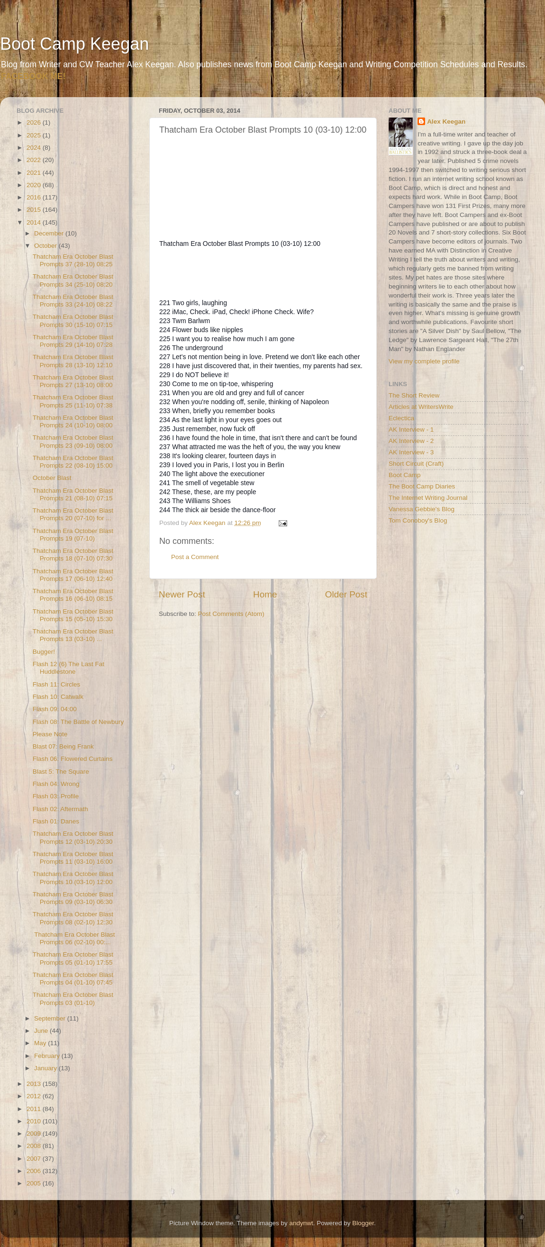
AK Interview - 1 (411, 429)
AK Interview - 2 (411, 440)
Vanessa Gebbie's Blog (421, 509)
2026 (35, 122)
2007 (35, 1158)
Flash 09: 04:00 (55, 709)
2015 (35, 209)
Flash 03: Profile (56, 796)
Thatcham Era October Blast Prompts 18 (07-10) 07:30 (73, 554)
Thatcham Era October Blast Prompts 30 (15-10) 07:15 (73, 320)
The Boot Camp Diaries (422, 486)
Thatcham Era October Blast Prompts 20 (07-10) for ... (73, 514)
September (50, 1018)
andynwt (301, 1223)
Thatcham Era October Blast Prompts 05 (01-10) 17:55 (73, 958)
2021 (35, 172)
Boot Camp (405, 475)
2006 (35, 1171)
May (41, 1043)
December (49, 233)
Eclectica (401, 418)
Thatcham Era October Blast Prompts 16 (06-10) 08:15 (73, 594)
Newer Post (182, 594)
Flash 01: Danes (56, 821)
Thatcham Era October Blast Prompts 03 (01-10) (73, 998)
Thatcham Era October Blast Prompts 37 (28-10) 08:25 (73, 260)
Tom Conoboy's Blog (418, 520)
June (42, 1030)
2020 (35, 185)
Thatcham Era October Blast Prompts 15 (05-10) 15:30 (73, 615)
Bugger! (44, 651)
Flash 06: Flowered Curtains (73, 758)
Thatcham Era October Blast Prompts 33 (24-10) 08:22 (73, 300)
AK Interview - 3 (411, 452)
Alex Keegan (446, 121)
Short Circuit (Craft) (416, 463)
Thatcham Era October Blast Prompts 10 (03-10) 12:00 (73, 877)
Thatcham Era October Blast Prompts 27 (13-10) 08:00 (73, 381)
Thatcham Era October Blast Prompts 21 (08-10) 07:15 (73, 494)
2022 (35, 159)
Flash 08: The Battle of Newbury (78, 721)
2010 (35, 1121)
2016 (35, 197)
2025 (35, 135)
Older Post (346, 594)
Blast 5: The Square (61, 771)
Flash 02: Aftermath (60, 809)
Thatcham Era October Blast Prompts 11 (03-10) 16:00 (73, 857)
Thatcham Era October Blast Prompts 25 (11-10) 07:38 (73, 401)
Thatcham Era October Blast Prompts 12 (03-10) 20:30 (73, 837)
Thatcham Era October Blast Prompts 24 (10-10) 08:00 (73, 421)
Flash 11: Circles (57, 684)
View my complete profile (424, 361)
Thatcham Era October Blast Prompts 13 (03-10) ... (73, 635)
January (46, 1068)
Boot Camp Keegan (74, 44)
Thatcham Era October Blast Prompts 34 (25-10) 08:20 (73, 280)
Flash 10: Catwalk (58, 696)
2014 (35, 222)
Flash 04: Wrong (56, 783)
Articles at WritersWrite (421, 406)
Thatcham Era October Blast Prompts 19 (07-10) (73, 534)
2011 (35, 1108)
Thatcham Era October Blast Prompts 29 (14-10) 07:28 (73, 341)
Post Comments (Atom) (231, 613)
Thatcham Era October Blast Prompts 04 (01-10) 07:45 (73, 978)
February (48, 1055)
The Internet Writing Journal (428, 497)
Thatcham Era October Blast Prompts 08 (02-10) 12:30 (73, 918)
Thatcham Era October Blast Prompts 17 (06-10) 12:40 (73, 575)
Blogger (363, 1223)
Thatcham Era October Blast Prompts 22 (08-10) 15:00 (73, 461)
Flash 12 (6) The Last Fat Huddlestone (68, 667)
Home (265, 594)
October (46, 245)
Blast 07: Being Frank (63, 746)
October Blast (52, 477)
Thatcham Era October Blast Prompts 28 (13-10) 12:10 (73, 360)
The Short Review (414, 395)
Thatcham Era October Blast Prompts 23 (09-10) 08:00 (73, 441)
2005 (35, 1183)
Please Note (50, 734)
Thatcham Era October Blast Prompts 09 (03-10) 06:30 (73, 898)
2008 (35, 1145)
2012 (35, 1096)
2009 (35, 1133)
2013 (35, 1083)
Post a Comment (195, 556)
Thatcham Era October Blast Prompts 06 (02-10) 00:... (74, 938)
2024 (35, 147)
